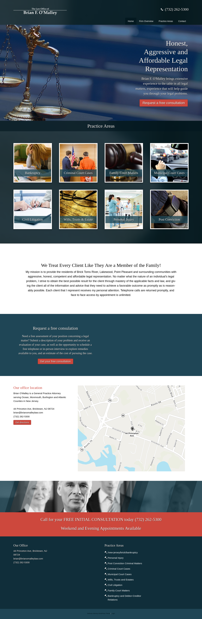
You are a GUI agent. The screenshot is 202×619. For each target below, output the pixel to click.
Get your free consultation (55, 361)
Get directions (22, 422)
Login (113, 613)
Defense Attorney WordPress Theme (98, 613)
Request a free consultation (164, 103)
